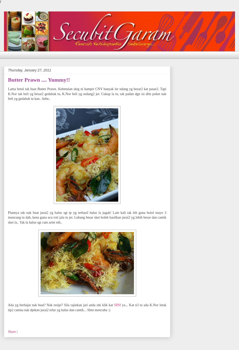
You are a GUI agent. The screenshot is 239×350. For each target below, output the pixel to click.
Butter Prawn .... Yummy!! (39, 80)
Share (12, 332)
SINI (117, 305)
